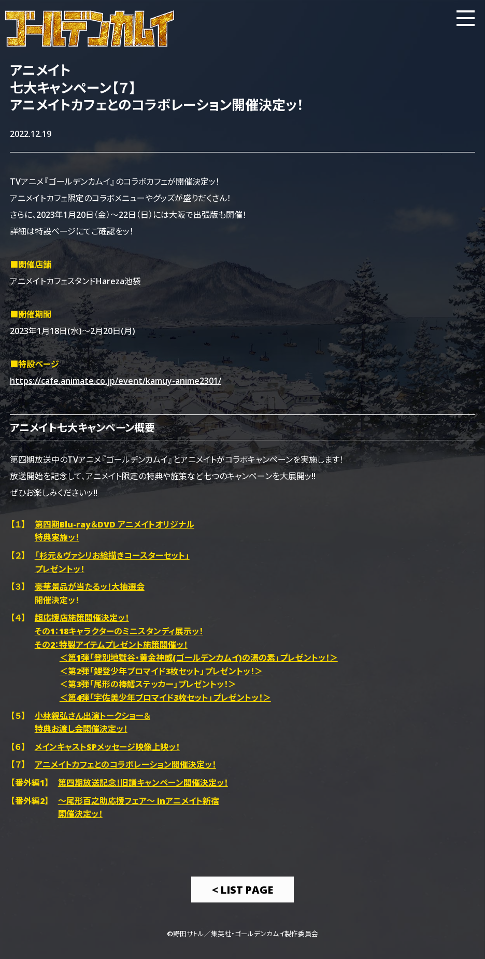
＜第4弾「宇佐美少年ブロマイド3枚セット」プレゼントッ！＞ (165, 697)
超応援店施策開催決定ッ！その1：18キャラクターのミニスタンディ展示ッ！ (119, 624)
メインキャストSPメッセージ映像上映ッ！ (107, 746)
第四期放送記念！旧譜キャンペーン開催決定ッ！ (143, 782)
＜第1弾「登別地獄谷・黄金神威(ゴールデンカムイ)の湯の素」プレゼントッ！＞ (199, 657)
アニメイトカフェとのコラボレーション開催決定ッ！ (125, 764)
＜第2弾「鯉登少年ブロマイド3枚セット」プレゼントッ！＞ (161, 670)
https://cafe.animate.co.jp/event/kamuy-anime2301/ (115, 380)
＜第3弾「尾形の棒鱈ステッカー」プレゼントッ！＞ (148, 683)
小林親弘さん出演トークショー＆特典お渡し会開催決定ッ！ (92, 722)
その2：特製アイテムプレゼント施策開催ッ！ (111, 644)
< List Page (242, 889)
